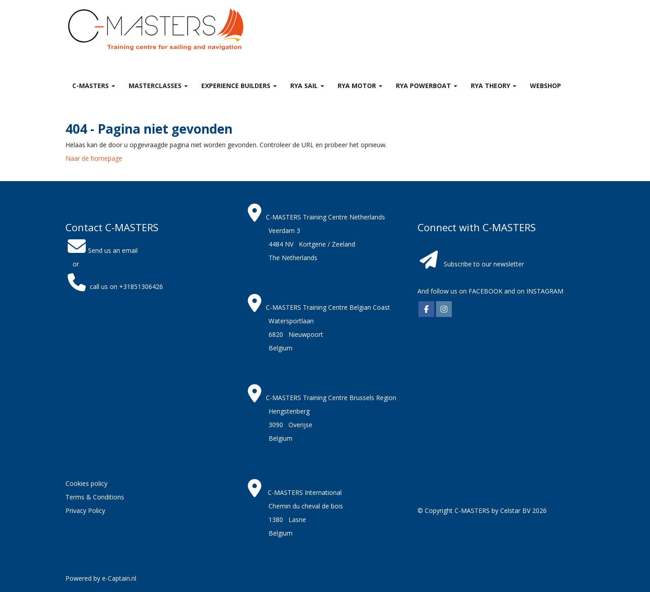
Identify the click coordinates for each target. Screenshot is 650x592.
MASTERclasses (158, 85)
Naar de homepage (93, 158)
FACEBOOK (484, 291)
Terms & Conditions (94, 497)
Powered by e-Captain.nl (100, 578)
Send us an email (101, 250)
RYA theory (493, 85)
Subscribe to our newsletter (484, 264)
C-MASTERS (93, 85)
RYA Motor (360, 85)
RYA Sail (307, 85)
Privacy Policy (85, 510)
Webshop (545, 85)
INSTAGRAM (544, 291)
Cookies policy (86, 483)
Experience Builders (239, 85)
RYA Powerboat (426, 85)
